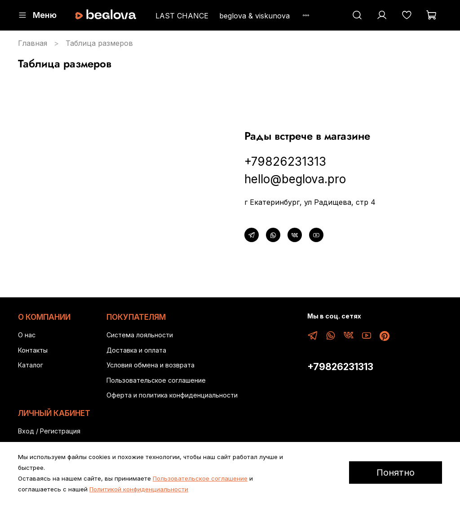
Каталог (30, 365)
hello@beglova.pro (295, 179)
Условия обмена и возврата (150, 365)
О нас (26, 335)
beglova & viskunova (254, 15)
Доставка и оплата (136, 350)
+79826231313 (285, 161)
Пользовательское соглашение (156, 380)
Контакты (33, 350)
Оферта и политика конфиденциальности (172, 395)
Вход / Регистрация (49, 431)
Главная (32, 43)
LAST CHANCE (181, 15)
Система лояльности (139, 335)
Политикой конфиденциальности (138, 489)
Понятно (395, 472)
